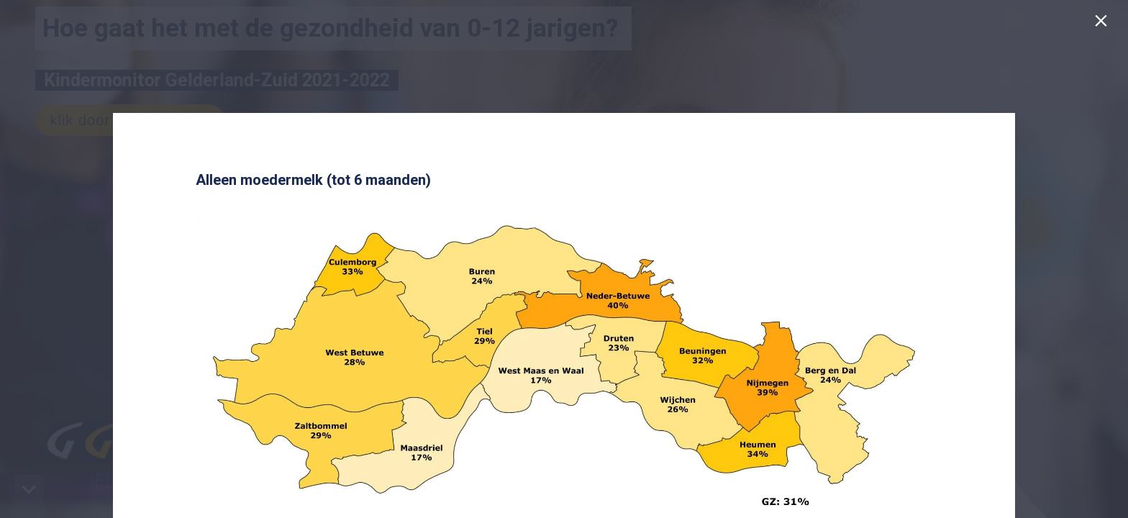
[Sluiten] (1104, 24)
